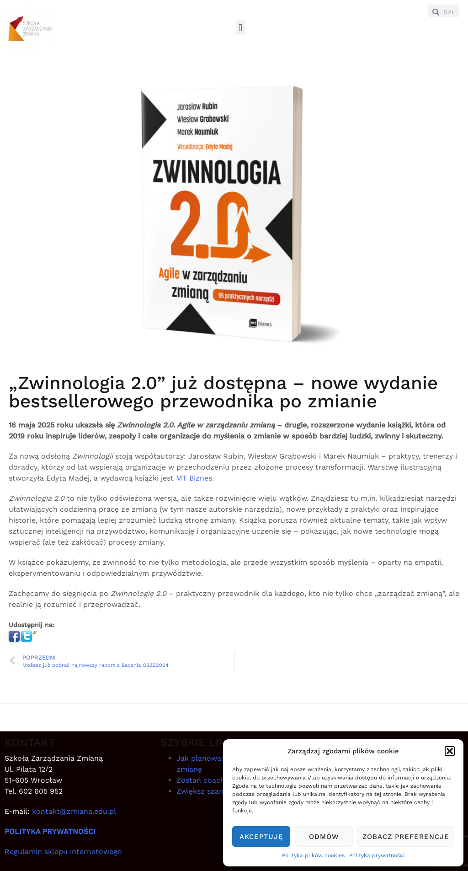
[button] (449, 751)
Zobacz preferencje (405, 837)
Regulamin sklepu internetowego (63, 851)
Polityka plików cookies (313, 855)
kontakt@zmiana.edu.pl (74, 811)
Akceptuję (261, 837)
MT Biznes (194, 478)
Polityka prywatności (376, 855)
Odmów (324, 837)
